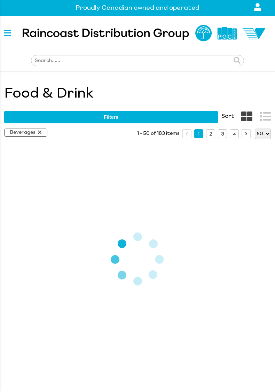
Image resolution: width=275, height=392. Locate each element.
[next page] (246, 133)
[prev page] (186, 133)
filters (111, 117)
